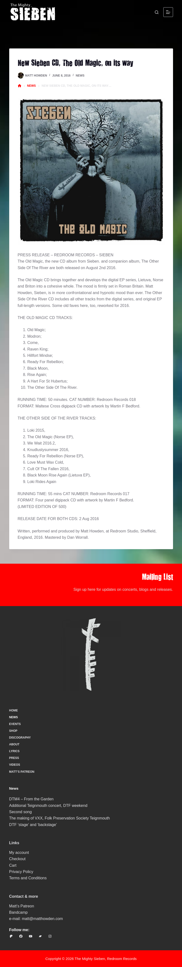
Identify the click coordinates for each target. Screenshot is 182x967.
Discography (20, 737)
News (80, 75)
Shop (13, 731)
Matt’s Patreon (21, 771)
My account (19, 852)
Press (14, 758)
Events (15, 724)
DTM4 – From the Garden (31, 799)
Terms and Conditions (28, 878)
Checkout (17, 859)
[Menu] (168, 12)
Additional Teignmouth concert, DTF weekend (48, 805)
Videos (14, 764)
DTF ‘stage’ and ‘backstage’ (33, 825)
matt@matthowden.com (42, 919)
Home (13, 710)
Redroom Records (122, 959)
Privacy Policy (21, 872)
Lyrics (14, 751)
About (14, 744)
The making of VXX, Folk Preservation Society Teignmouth (59, 818)
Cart (13, 865)
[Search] (156, 12)
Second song (20, 812)
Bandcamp (18, 912)
